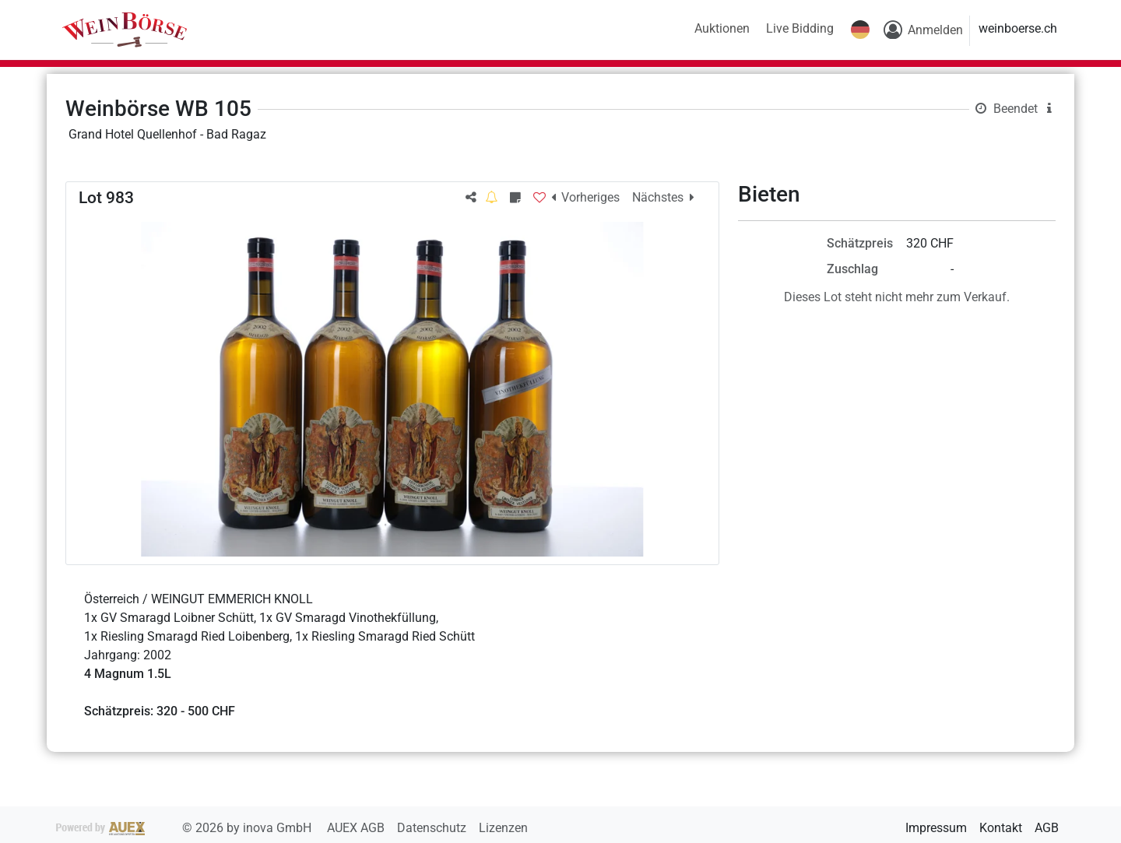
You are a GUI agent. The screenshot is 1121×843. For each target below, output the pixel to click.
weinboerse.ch (1018, 28)
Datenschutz (433, 827)
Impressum (936, 827)
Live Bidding (800, 28)
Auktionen (722, 28)
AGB (1047, 827)
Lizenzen (503, 827)
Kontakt (1000, 827)
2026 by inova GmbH (185, 827)
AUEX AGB (357, 827)
